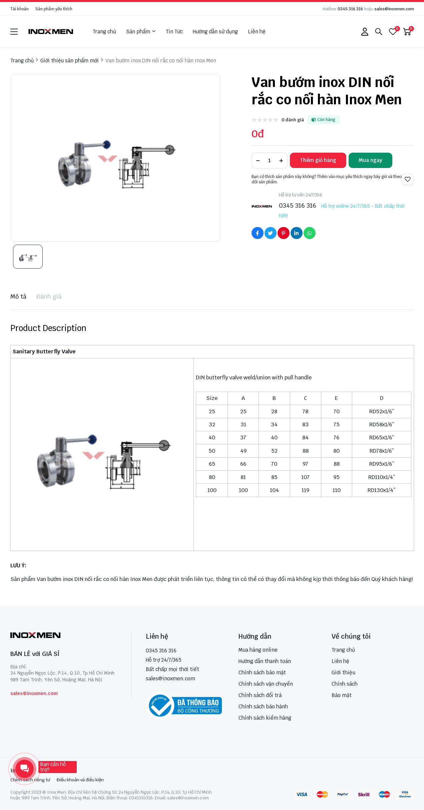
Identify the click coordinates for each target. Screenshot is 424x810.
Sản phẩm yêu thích (53, 9)
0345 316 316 (350, 9)
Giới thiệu (343, 672)
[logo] (51, 31)
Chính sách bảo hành (263, 706)
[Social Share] (258, 233)
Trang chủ (104, 31)
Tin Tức (174, 31)
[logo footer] (63, 635)
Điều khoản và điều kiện (80, 780)
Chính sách (345, 684)
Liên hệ (257, 31)
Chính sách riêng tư (30, 780)
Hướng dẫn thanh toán (265, 661)
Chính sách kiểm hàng (265, 718)
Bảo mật (342, 695)
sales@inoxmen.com (394, 9)
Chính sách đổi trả (260, 695)
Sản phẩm (141, 31)
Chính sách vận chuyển (266, 684)
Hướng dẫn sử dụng (215, 31)
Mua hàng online (258, 650)
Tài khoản (19, 9)
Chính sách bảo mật (262, 672)
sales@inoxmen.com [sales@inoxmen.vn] (170, 678)
